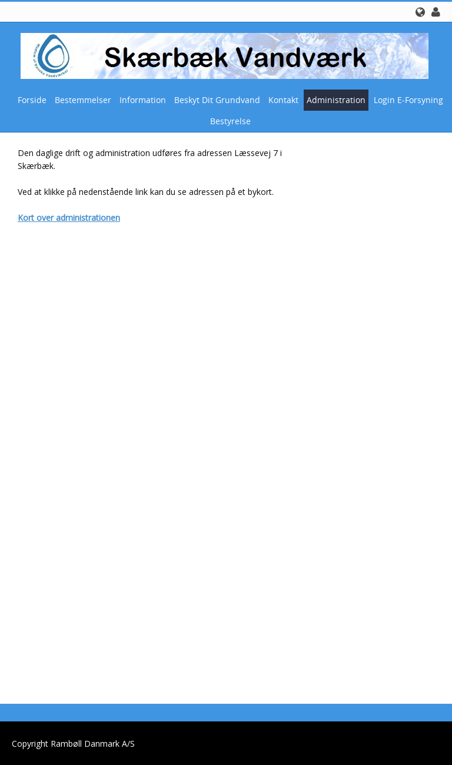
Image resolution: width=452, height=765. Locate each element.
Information (142, 99)
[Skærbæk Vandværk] (221, 55)
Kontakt (283, 99)
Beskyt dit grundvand (217, 99)
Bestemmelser (83, 99)
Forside (32, 99)
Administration (336, 99)
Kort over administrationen (69, 217)
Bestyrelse (230, 121)
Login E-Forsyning (408, 99)
